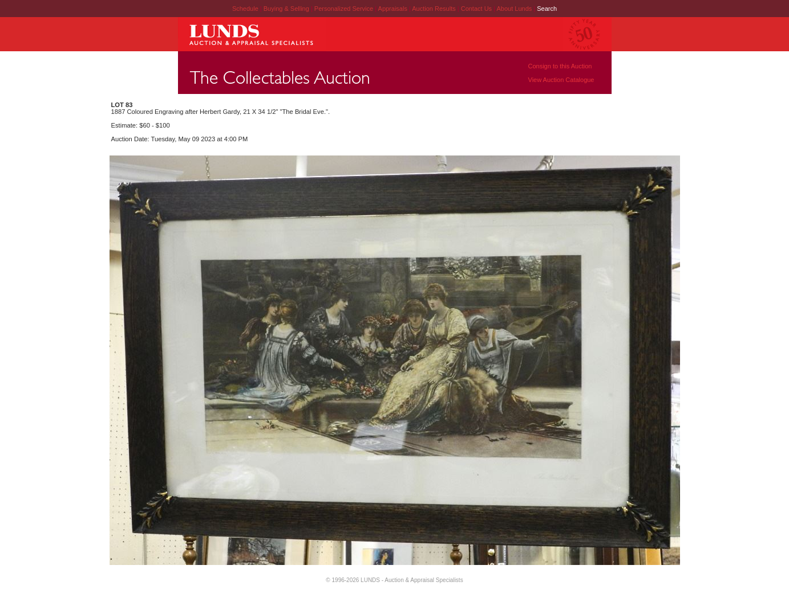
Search (547, 8)
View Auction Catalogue (561, 79)
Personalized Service (344, 8)
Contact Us (476, 8)
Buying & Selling (287, 8)
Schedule (245, 8)
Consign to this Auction (560, 66)
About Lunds (514, 8)
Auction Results (434, 8)
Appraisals (393, 8)
